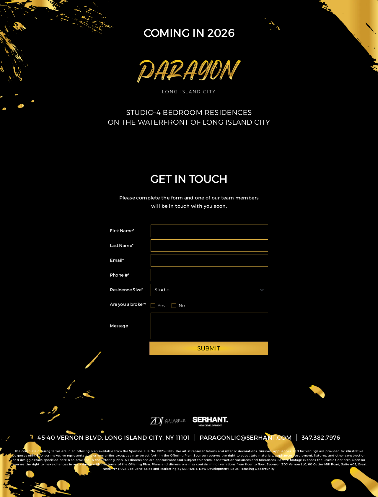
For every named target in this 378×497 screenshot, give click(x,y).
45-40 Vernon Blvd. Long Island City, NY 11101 (114, 437)
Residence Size (126, 290)
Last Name (121, 245)
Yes (161, 305)
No (182, 305)
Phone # (119, 275)
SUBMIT (208, 348)
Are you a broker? (128, 304)
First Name (122, 230)
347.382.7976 (321, 437)
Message (119, 326)
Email (117, 260)
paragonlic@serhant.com (246, 437)
